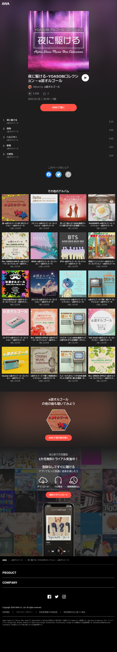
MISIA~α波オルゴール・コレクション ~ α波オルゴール (44, 262)
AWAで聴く (58, 107)
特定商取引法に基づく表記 (74, 612)
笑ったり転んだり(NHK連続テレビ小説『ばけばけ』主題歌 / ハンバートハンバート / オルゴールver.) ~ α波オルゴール (73, 226)
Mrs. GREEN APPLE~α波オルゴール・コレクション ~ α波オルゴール (101, 378)
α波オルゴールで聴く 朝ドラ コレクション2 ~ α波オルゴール (102, 301)
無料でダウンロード (58, 495)
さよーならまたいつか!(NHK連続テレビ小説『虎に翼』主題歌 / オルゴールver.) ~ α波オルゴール (72, 378)
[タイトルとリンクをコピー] (68, 174)
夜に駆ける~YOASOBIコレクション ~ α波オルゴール (48, 560)
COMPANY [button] (9, 582)
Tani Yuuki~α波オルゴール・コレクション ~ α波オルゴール (102, 339)
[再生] (85, 77)
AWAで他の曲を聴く (58, 438)
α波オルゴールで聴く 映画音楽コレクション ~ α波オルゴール (44, 377)
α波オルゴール (52, 87)
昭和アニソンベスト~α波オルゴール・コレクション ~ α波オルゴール (102, 262)
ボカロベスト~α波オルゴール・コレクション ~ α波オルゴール (73, 301)
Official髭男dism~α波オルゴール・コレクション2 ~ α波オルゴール (15, 302)
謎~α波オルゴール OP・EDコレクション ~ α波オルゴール (15, 224)
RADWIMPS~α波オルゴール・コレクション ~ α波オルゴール (101, 224)
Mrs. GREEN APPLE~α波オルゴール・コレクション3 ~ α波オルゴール (15, 263)
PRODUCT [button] (9, 573)
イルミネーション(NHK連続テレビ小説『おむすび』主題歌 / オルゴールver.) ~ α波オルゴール (73, 340)
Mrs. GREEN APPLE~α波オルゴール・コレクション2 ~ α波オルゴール (44, 340)
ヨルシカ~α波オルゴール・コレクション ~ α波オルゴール (44, 301)
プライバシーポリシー (24, 612)
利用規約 (6, 612)
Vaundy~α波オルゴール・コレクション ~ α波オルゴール (15, 377)
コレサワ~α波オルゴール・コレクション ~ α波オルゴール (15, 339)
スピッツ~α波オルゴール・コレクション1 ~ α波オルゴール (44, 224)
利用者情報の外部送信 (48, 612)
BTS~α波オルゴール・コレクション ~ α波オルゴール (73, 262)
